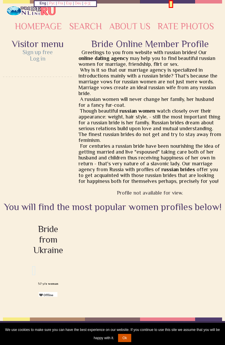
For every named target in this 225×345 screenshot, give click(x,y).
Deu (78, 3)
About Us (129, 26)
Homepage (38, 26)
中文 (87, 3)
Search (85, 26)
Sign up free (38, 52)
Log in (37, 58)
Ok (124, 338)
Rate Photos (186, 26)
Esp (69, 3)
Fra (60, 3)
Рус (52, 3)
